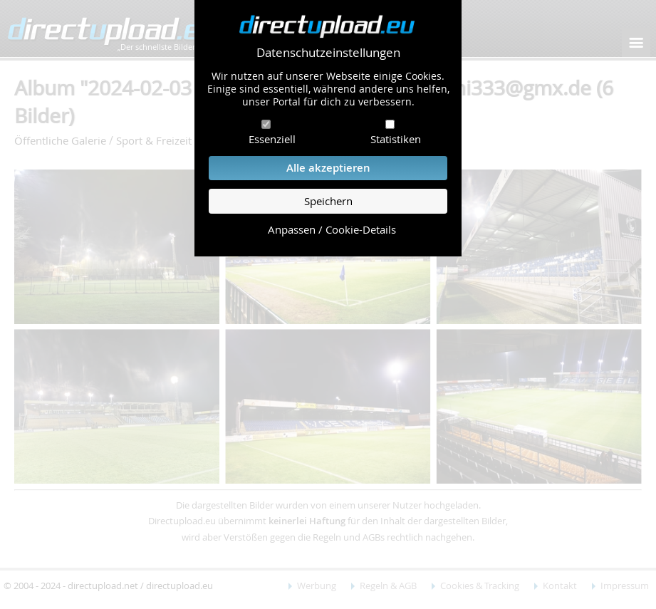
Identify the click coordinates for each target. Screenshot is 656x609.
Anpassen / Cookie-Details (332, 229)
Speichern (328, 201)
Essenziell (272, 139)
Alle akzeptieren (328, 168)
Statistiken (395, 139)
